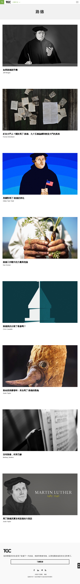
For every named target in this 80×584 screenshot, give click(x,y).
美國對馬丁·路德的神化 (13, 198)
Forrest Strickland (8, 137)
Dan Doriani (7, 265)
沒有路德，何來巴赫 (12, 454)
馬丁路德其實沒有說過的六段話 (17, 518)
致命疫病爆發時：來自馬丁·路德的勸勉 (21, 390)
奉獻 (45, 574)
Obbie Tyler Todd (8, 201)
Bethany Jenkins (8, 457)
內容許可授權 (39, 574)
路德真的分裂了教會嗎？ (14, 326)
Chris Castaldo (7, 329)
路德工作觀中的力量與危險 (15, 262)
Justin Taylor (7, 393)
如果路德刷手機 (10, 70)
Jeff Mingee (6, 73)
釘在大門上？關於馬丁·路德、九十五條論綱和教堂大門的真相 (31, 134)
